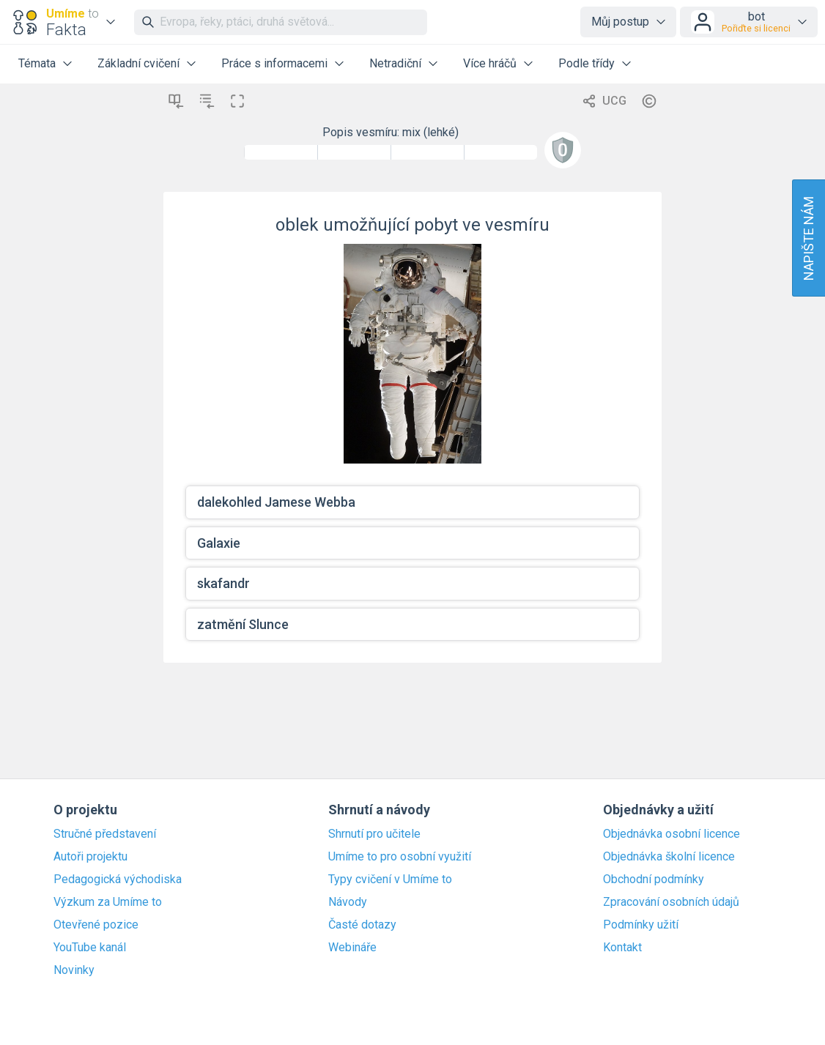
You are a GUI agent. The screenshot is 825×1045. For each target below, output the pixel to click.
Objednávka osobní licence (671, 834)
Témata (37, 63)
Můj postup (620, 22)
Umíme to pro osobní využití (399, 856)
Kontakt (622, 947)
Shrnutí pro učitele (374, 834)
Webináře (352, 947)
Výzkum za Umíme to (107, 902)
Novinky (74, 970)
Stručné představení (104, 834)
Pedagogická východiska (117, 879)
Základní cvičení (138, 63)
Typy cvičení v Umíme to (390, 879)
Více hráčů (490, 63)
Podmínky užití (640, 924)
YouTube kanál (89, 947)
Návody (347, 902)
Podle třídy (586, 63)
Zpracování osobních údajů (671, 902)
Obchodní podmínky (653, 879)
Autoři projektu (90, 856)
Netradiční (395, 63)
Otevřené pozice (95, 924)
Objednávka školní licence (669, 856)
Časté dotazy (362, 924)
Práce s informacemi (274, 63)
